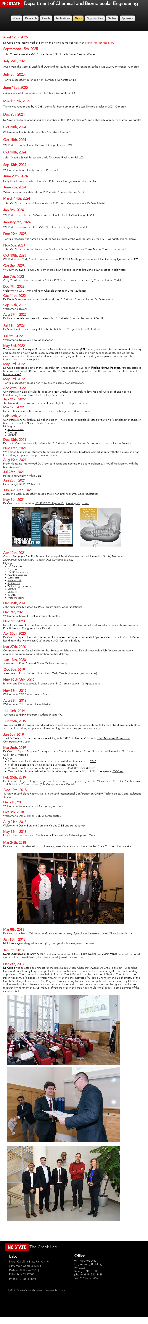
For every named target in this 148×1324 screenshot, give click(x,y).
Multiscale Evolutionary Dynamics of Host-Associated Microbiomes (84, 933)
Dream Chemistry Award (83, 967)
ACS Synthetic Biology (66, 640)
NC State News (16, 566)
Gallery (52, 455)
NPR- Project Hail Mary (100, 42)
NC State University (25, 1289)
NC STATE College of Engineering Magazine (62, 503)
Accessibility (51, 1289)
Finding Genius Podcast (105, 367)
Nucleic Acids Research (41, 423)
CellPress (35, 933)
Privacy (62, 1289)
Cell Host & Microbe (15, 754)
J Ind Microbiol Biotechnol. (113, 738)
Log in (40, 1289)
